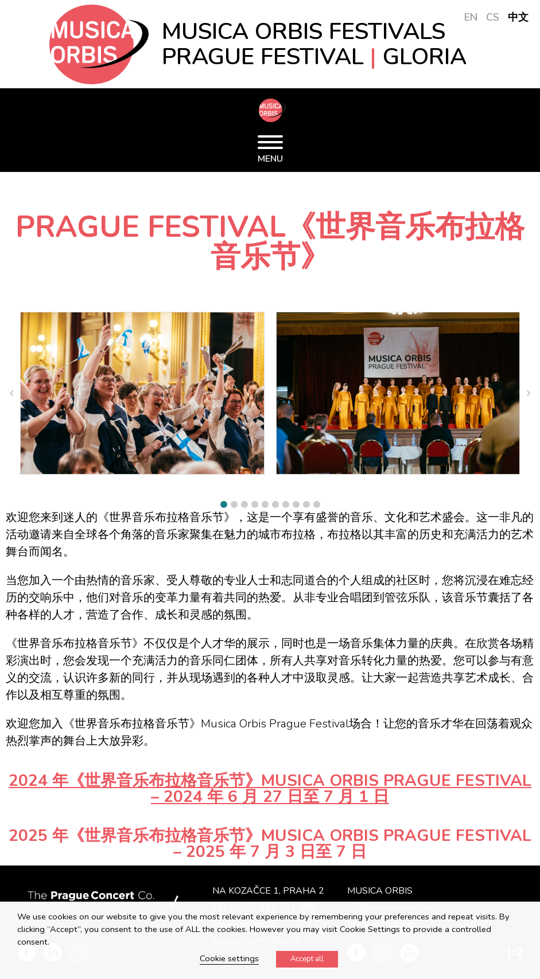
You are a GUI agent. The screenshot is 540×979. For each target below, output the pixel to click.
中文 (518, 17)
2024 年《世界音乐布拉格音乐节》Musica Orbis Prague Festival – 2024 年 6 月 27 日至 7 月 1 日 (270, 789)
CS (492, 17)
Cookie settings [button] (229, 958)
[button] (223, 504)
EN (470, 17)
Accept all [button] (307, 959)
